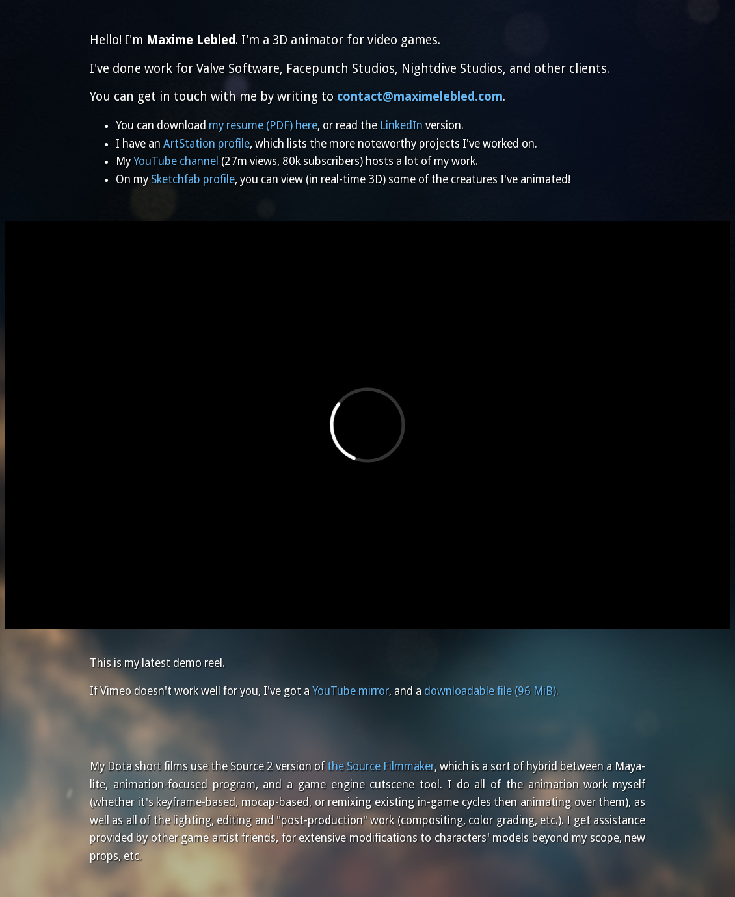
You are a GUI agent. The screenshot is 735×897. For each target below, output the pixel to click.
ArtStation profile (206, 143)
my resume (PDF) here (263, 125)
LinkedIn (401, 125)
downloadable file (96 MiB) (490, 690)
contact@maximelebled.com (420, 96)
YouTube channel (176, 161)
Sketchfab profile (193, 179)
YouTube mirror (350, 690)
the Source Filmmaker (380, 766)
